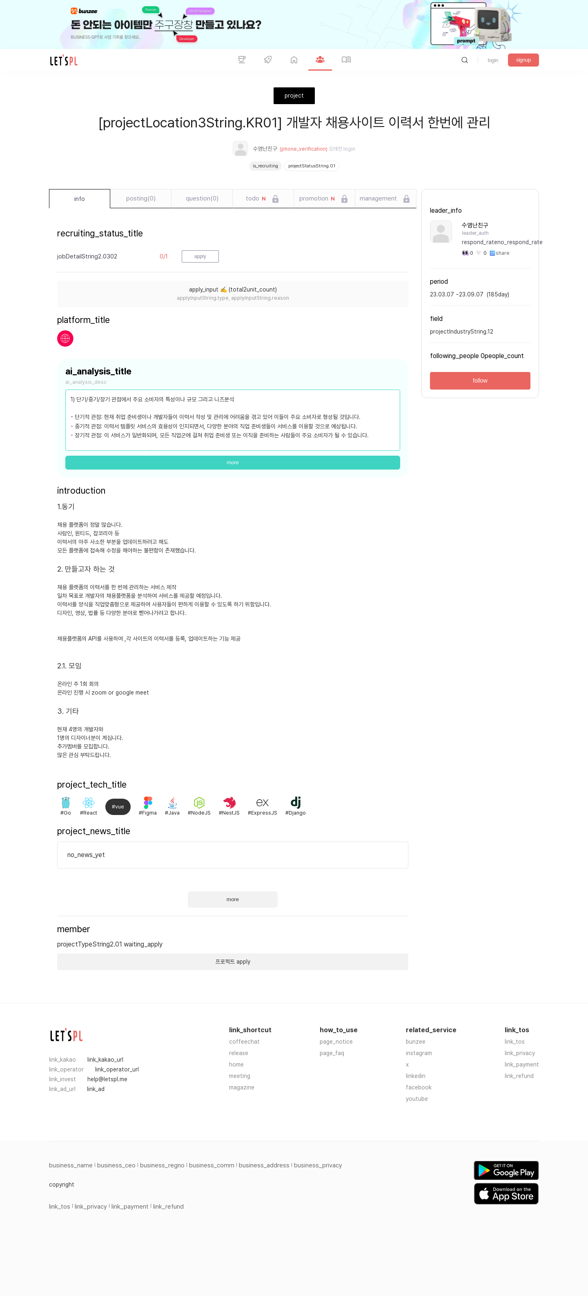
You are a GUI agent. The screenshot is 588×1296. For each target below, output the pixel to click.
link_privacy (520, 1053)
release (238, 1053)
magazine (241, 1087)
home (236, 1064)
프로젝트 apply (232, 961)
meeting (239, 1076)
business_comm (211, 1165)
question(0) (202, 198)
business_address (264, 1165)
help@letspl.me (107, 1079)
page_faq (332, 1053)
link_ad (96, 1089)
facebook (419, 1087)
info (79, 199)
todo (256, 199)
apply (200, 256)
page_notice (336, 1041)
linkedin (415, 1076)
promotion (317, 199)
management (378, 198)
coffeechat (244, 1041)
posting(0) (141, 198)
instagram (419, 1053)
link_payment (522, 1064)
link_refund (519, 1076)
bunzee (415, 1041)
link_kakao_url (105, 1059)
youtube (417, 1099)
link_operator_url (117, 1069)
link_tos (515, 1041)
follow (480, 380)
